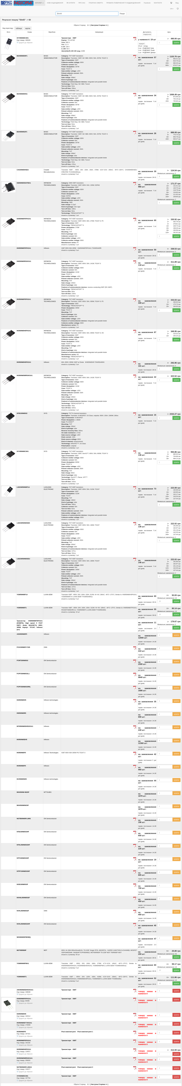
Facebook (147, 3)
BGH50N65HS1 (22, 94)
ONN (45, 647)
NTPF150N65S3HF (23, 871)
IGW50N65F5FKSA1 (24, 219)
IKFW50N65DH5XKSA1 (25, 726)
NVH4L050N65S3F (23, 897)
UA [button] (171, 9)
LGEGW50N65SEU (23, 559)
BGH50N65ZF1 (22, 132)
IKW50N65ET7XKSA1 (24, 1023)
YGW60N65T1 (22, 977)
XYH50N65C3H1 (22, 1076)
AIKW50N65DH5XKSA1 (25, 990)
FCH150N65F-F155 (23, 647)
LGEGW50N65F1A (23, 487)
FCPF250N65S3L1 (23, 673)
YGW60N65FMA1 (23, 963)
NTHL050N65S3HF (23, 845)
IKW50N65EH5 (22, 739)
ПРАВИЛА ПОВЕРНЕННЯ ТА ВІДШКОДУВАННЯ (123, 3)
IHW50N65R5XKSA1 (24, 261)
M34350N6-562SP (23, 792)
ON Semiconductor (50, 660)
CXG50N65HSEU (23, 170)
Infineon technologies (51, 700)
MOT (45, 950)
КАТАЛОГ (39, 3)
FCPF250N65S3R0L (24, 687)
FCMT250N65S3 (22, 660)
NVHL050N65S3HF (23, 924)
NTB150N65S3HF (23, 832)
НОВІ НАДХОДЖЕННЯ (55, 3)
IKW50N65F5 (21, 753)
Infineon (46, 248)
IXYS (45, 413)
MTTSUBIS (47, 792)
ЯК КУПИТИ (70, 3)
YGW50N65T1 (22, 608)
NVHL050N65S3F (23, 911)
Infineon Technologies (51, 753)
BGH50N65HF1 (22, 56)
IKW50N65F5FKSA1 (24, 299)
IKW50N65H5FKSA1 (24, 331)
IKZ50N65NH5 (22, 779)
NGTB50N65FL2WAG (24, 1067)
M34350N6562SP (23, 805)
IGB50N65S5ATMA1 (24, 183)
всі (147, 34)
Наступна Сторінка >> (99, 25)
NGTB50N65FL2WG (24, 818)
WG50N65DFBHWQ (24, 937)
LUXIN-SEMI (48, 594)
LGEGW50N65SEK (23, 523)
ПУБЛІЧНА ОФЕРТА (96, 3)
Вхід (177, 3)
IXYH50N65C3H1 (23, 38)
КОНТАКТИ (158, 3)
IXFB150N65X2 (22, 413)
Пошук (122, 14)
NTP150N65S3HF (23, 858)
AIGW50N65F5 (22, 634)
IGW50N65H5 (21, 700)
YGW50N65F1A (22, 594)
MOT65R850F (21, 950)
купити (176, 42)
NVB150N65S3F (22, 884)
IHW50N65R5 (21, 713)
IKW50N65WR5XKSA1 (25, 375)
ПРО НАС (81, 3)
